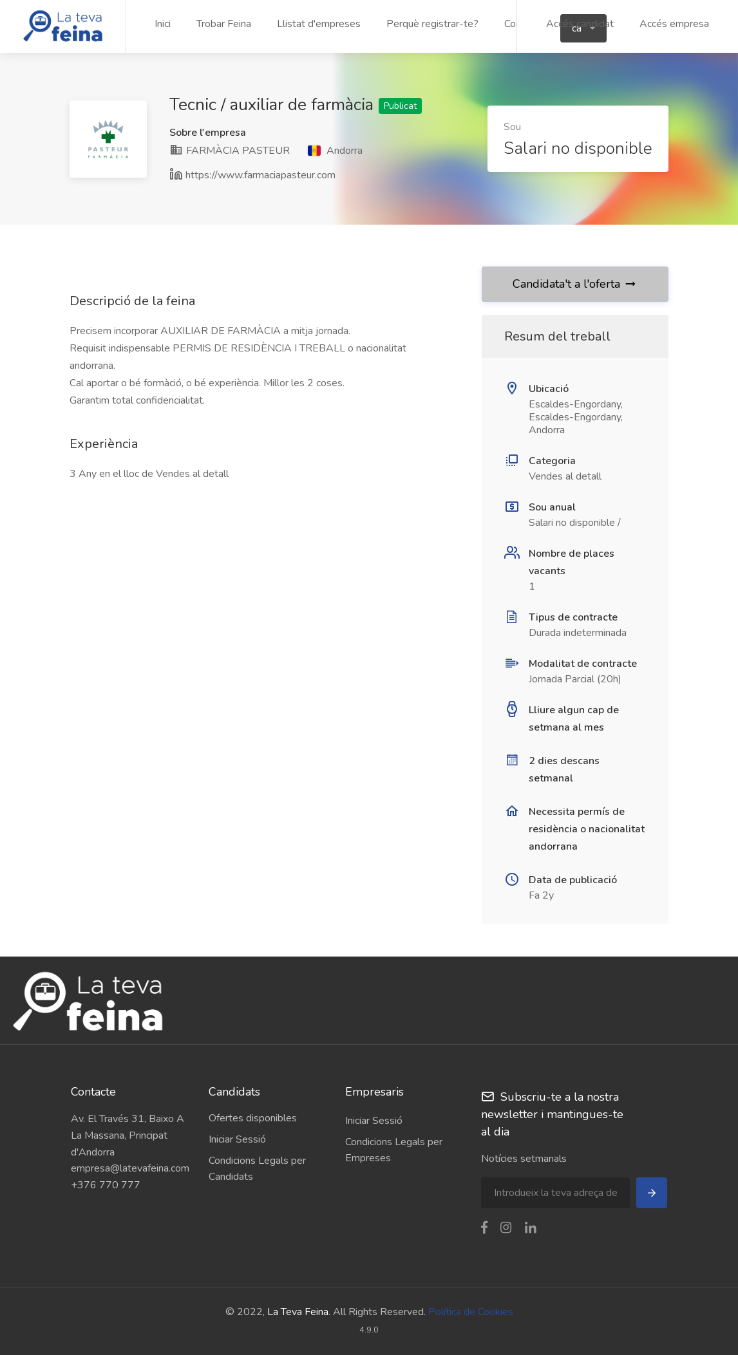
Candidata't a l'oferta (575, 284)
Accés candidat (580, 24)
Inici (163, 24)
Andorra (335, 151)
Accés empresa (674, 24)
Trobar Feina (223, 24)
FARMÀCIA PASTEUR (229, 151)
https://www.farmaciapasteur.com (260, 175)
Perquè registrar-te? (432, 24)
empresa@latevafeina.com (130, 1168)
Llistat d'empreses (319, 24)
